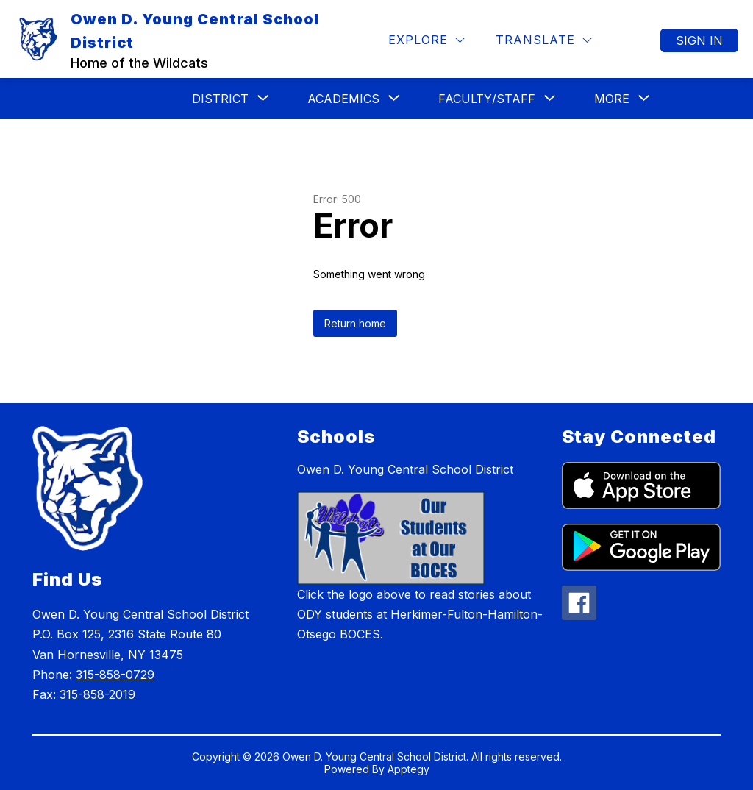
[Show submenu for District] (220, 98)
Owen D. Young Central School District (405, 469)
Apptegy (408, 769)
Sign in (699, 40)
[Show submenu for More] (611, 98)
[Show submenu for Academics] (343, 98)
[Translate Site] (544, 40)
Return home (355, 323)
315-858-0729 (115, 674)
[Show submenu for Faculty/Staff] (486, 98)
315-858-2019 (97, 694)
